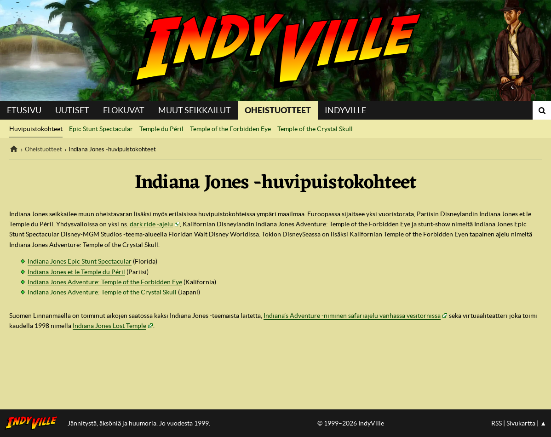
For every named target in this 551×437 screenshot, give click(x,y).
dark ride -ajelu (151, 224)
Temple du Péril (161, 128)
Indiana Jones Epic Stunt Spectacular (80, 261)
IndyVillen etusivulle (34, 423)
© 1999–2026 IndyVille (350, 423)
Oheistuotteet (278, 110)
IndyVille (275, 50)
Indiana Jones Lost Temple (109, 325)
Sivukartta (520, 423)
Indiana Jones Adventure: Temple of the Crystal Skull (102, 292)
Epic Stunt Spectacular (101, 128)
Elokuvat (123, 110)
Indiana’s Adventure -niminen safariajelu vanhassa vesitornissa (352, 315)
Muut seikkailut (194, 110)
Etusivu (24, 110)
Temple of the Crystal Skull (315, 128)
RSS (496, 423)
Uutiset (72, 110)
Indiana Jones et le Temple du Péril (76, 272)
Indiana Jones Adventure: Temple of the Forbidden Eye (105, 282)
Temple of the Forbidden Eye (230, 128)
